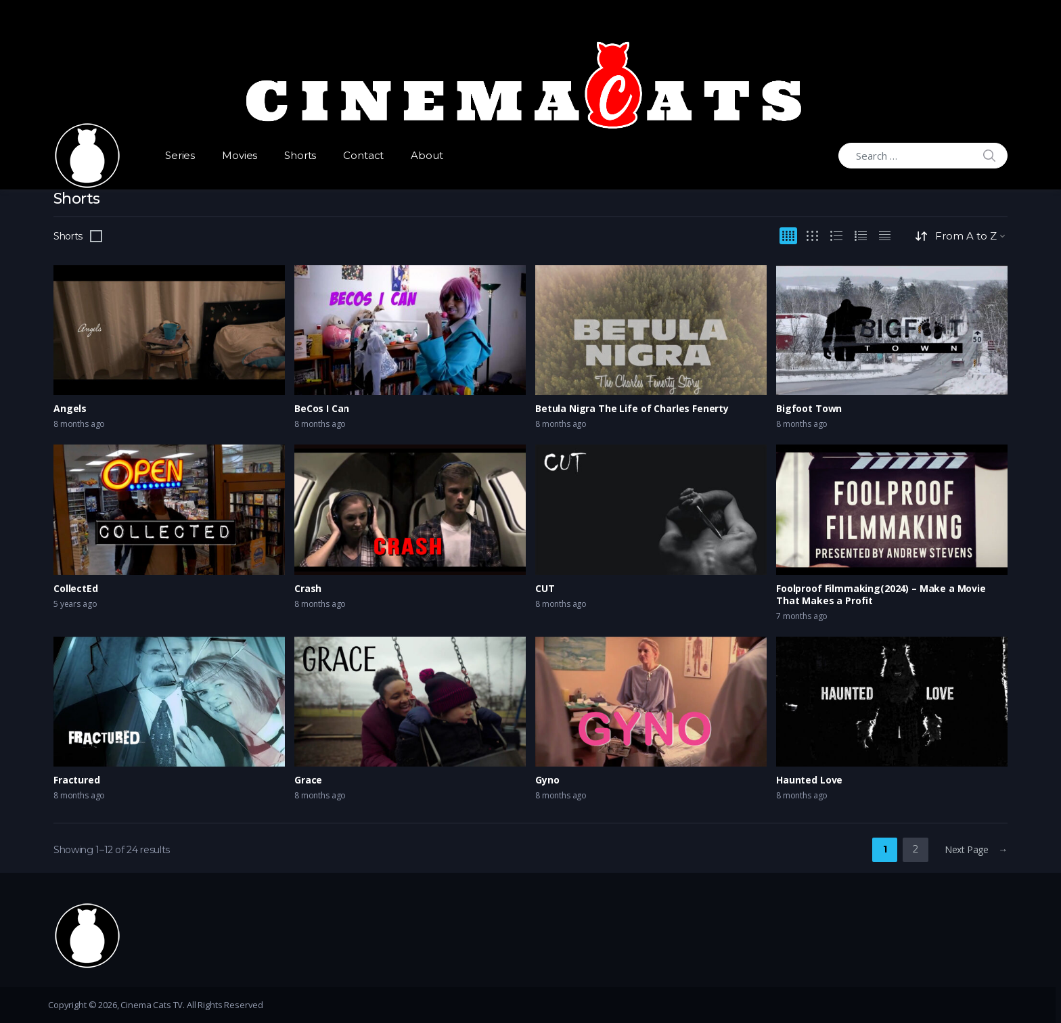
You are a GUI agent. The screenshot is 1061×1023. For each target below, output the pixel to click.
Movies (239, 155)
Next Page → (976, 849)
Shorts (300, 155)
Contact (363, 155)
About (427, 155)
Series (180, 155)
